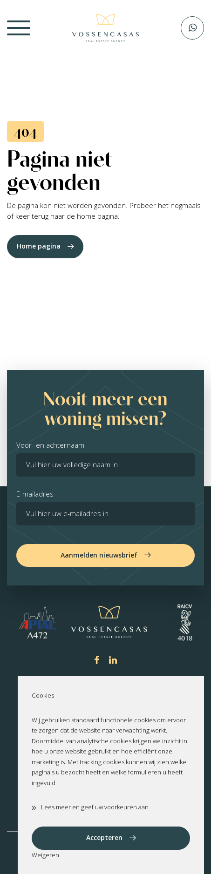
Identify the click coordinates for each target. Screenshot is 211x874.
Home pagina (39, 246)
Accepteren (104, 837)
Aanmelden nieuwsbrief (99, 555)
